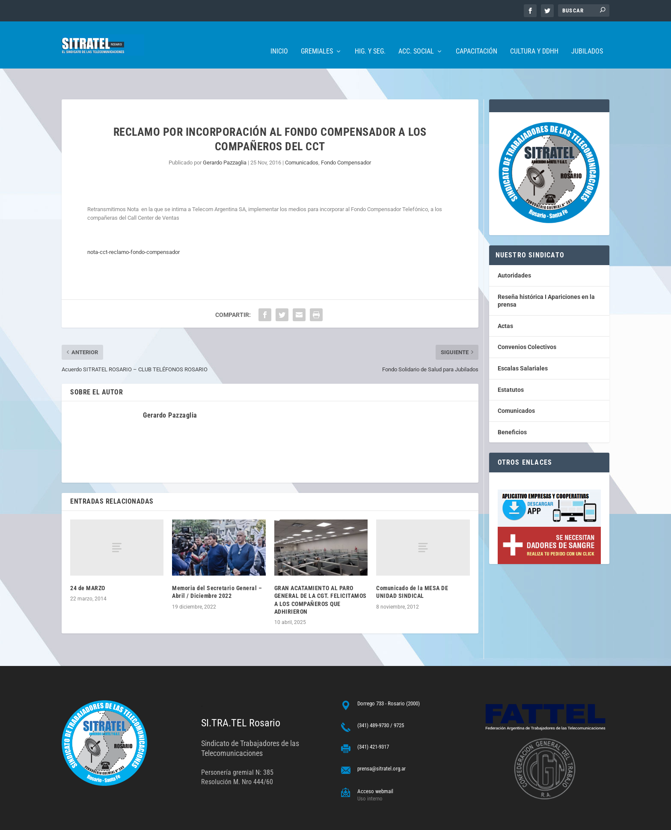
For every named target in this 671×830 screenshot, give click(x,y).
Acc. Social (416, 38)
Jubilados (587, 38)
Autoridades (514, 248)
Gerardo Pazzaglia (224, 136)
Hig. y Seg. (370, 38)
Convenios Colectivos (527, 320)
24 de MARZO (87, 561)
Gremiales (317, 38)
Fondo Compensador (346, 136)
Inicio (279, 38)
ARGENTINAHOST (105, 820)
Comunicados (301, 136)
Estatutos (511, 363)
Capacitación (476, 38)
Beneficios (512, 405)
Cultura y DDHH (534, 38)
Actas (505, 299)
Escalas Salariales (523, 341)
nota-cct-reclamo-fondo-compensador (133, 225)
